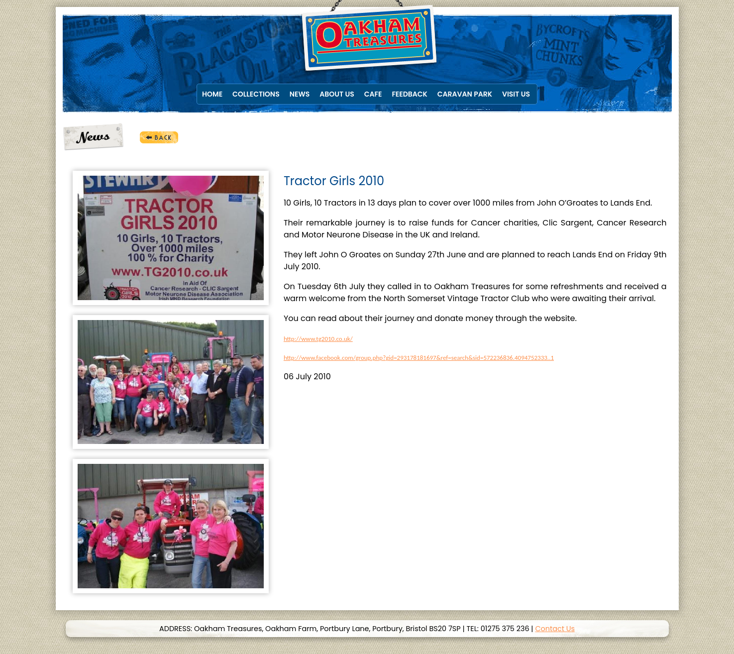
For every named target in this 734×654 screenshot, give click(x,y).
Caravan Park (464, 94)
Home (212, 94)
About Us (336, 94)
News (300, 94)
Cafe (373, 94)
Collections (256, 94)
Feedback (409, 94)
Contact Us (555, 629)
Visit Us (516, 94)
